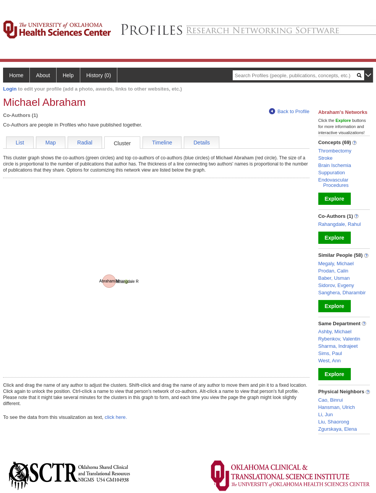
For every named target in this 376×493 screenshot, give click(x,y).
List (20, 142)
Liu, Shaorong (333, 422)
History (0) (98, 75)
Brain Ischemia (334, 165)
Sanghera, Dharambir (342, 292)
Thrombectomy (335, 151)
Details (201, 142)
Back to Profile (289, 111)
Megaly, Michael (336, 263)
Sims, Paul (330, 353)
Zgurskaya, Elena (337, 429)
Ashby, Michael (335, 331)
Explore (334, 199)
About (43, 75)
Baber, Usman (334, 278)
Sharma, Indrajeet (338, 346)
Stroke (325, 158)
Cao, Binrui (330, 400)
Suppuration (331, 172)
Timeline (162, 142)
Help (68, 75)
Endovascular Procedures (333, 182)
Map (50, 142)
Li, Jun (325, 414)
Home (16, 75)
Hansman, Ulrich (336, 407)
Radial (84, 142)
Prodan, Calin (333, 271)
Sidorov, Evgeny (336, 285)
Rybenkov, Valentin (339, 339)
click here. (116, 417)
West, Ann (329, 360)
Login (9, 89)
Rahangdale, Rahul (339, 224)
